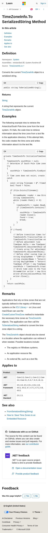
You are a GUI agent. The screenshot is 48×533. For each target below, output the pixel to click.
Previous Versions (23, 518)
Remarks (7, 40)
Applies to (8, 43)
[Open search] (36, 3)
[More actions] (43, 9)
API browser (14, 9)
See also (7, 47)
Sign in (43, 3)
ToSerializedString (10, 325)
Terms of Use (32, 526)
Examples (8, 37)
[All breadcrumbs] (4, 9)
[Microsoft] (24, 3)
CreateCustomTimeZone (13, 314)
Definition (8, 33)
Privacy (16, 522)
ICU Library (21, 307)
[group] (24, 221)
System (16, 60)
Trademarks (7, 529)
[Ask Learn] (31, 9)
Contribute (6, 522)
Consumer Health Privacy (12, 526)
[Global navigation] (2, 3)
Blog (35, 518)
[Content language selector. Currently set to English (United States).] (14, 506)
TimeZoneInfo (27, 72)
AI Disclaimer (7, 518)
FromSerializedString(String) (20, 411)
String (4, 100)
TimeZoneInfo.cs (16, 66)
